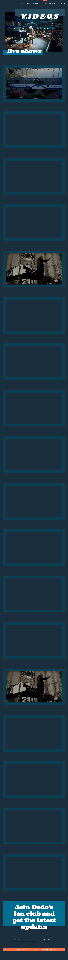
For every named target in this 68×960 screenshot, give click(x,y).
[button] (34, 271)
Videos (45, 3)
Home (22, 3)
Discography (36, 3)
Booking (62, 3)
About (28, 3)
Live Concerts (53, 3)
